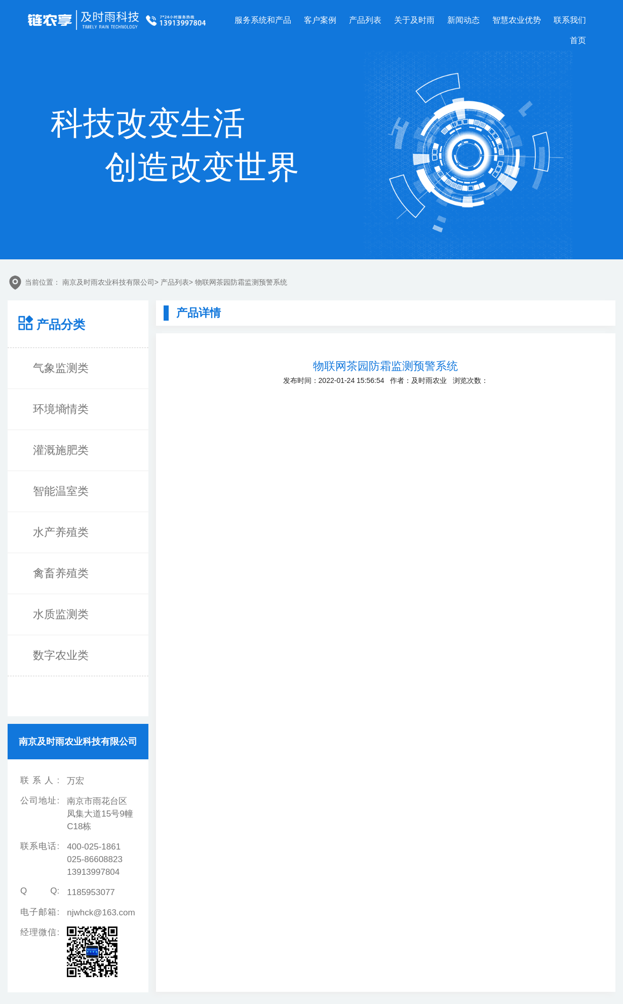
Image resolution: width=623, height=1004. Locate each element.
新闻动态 (463, 20)
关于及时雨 (414, 20)
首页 (578, 40)
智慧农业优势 (516, 20)
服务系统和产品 (263, 20)
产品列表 (365, 20)
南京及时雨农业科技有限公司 (108, 282)
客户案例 (320, 20)
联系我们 (570, 20)
